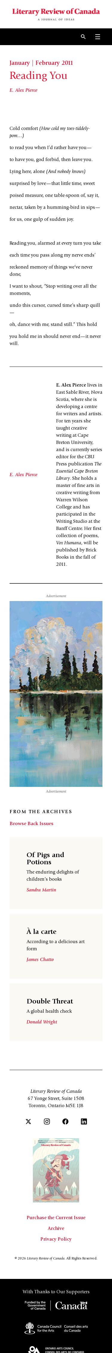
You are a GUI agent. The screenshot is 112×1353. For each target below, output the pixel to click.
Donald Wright (42, 1022)
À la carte (41, 932)
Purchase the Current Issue (56, 1218)
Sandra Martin (41, 890)
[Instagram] (47, 1121)
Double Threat (50, 1002)
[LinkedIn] (84, 1121)
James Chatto (40, 959)
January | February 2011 (41, 64)
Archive (56, 1228)
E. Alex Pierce (23, 90)
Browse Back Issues (31, 824)
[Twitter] (28, 1121)
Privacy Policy (56, 1239)
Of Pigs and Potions (45, 859)
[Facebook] (65, 1121)
